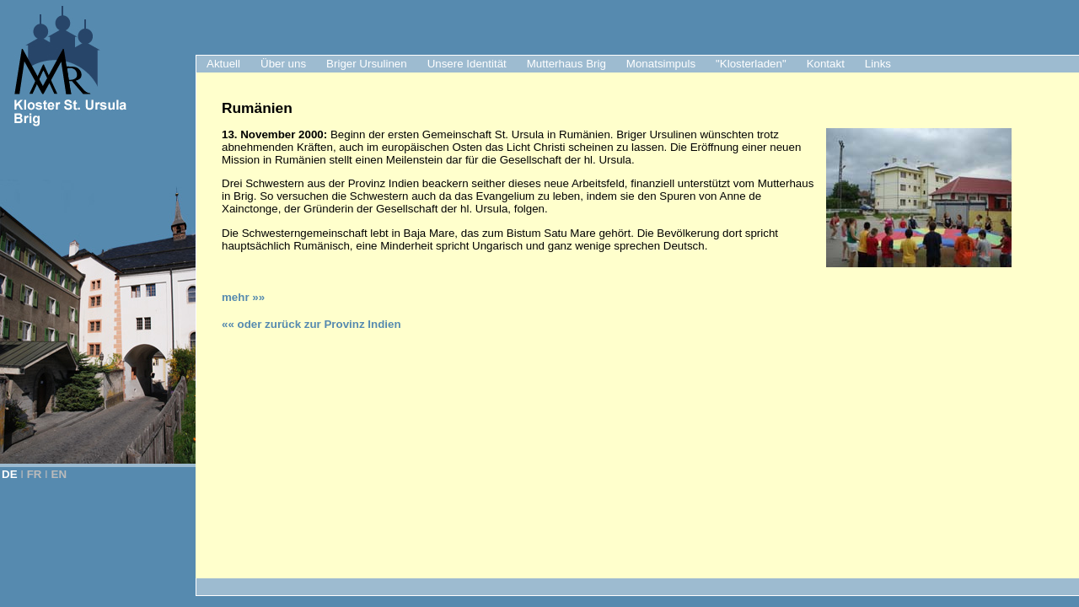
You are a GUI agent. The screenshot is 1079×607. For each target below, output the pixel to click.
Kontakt (826, 63)
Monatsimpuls (660, 63)
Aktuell (223, 63)
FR (34, 474)
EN (59, 474)
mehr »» (243, 297)
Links (878, 63)
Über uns (283, 63)
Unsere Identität (467, 63)
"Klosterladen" (751, 63)
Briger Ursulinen (366, 63)
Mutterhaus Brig (566, 63)
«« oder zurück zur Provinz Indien (311, 324)
